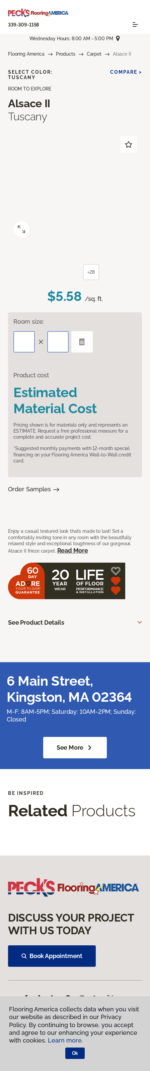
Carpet (94, 54)
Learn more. (65, 1040)
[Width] (58, 342)
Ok (75, 1053)
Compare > (126, 72)
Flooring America (26, 54)
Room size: (28, 321)
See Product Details (36, 622)
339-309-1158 (23, 24)
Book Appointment (51, 955)
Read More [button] (72, 550)
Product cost (31, 375)
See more (75, 747)
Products (65, 54)
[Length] (24, 342)
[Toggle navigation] (135, 24)
